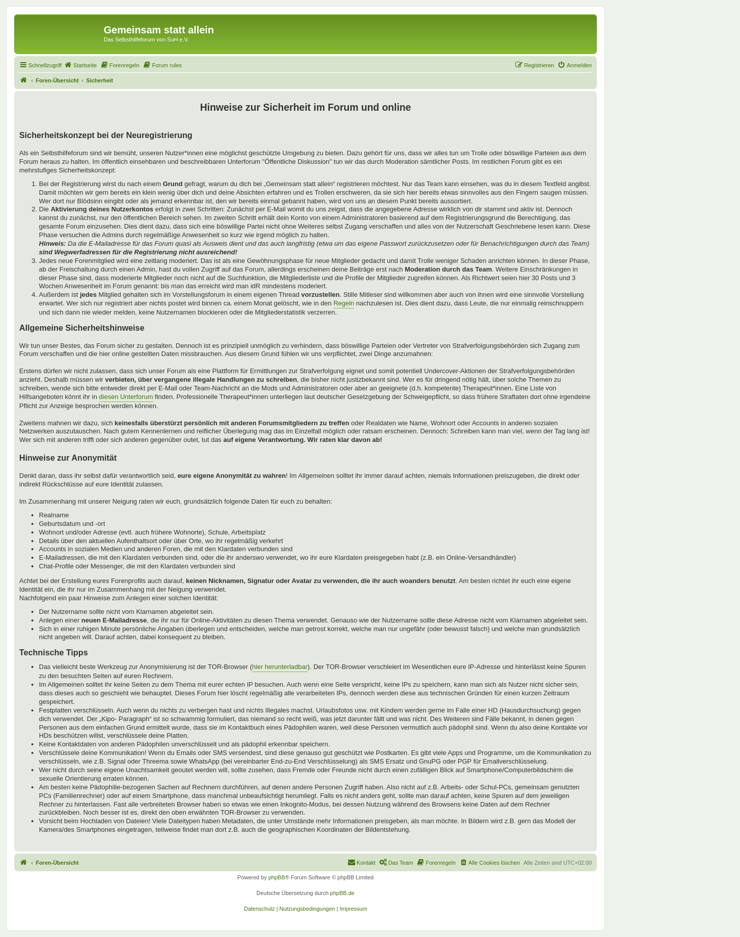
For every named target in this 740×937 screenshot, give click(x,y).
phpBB (276, 877)
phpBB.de (342, 893)
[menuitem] (80, 65)
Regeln (343, 303)
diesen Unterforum (126, 396)
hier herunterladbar (280, 667)
